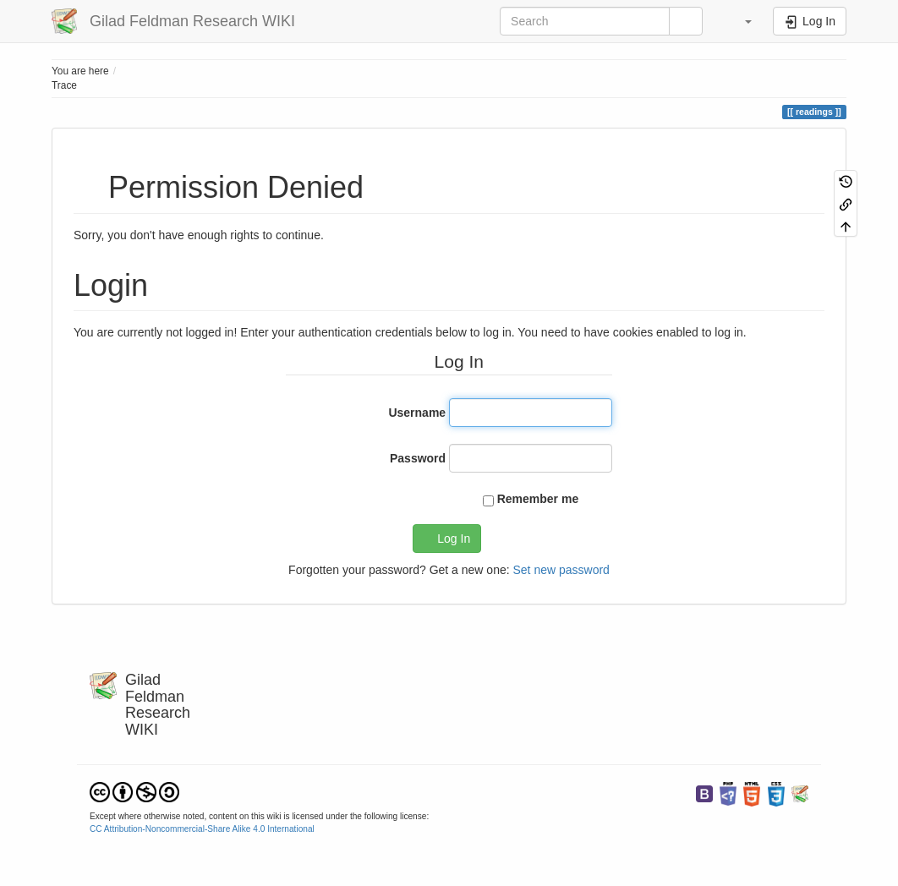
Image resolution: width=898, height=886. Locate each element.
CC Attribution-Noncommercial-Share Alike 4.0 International (202, 829)
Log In (453, 538)
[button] (739, 21)
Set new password (560, 570)
